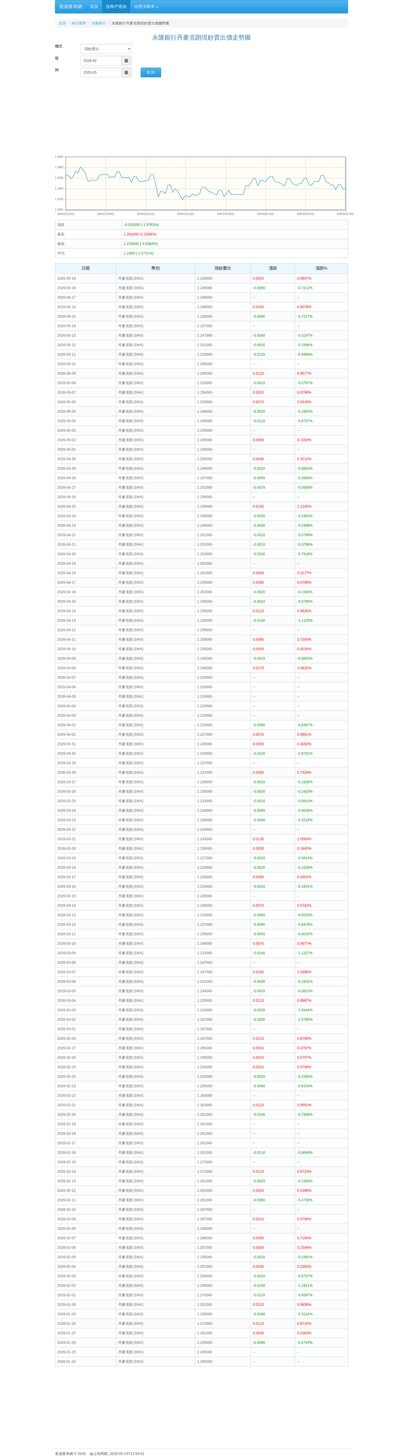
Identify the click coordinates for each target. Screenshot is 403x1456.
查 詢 (151, 72)
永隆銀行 (98, 23)
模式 (58, 46)
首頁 (94, 6)
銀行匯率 (79, 23)
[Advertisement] (201, 116)
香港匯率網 (70, 6)
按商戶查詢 (116, 6)
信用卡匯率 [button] (146, 6)
